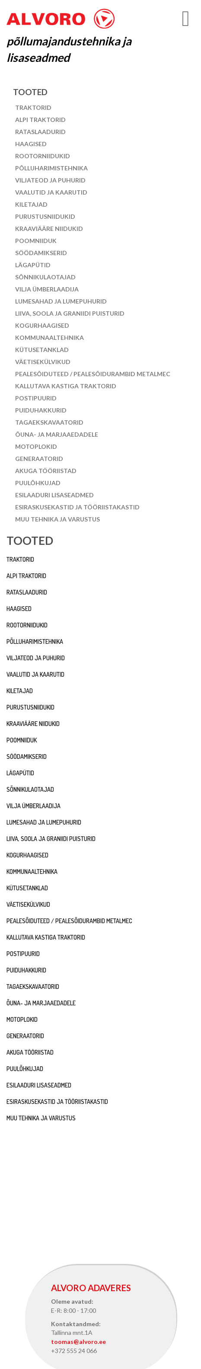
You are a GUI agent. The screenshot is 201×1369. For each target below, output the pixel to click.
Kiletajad (31, 204)
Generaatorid (39, 458)
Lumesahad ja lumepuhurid (61, 301)
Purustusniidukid (45, 216)
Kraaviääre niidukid (49, 228)
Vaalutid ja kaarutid (51, 192)
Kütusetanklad (42, 349)
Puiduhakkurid (41, 410)
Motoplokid (36, 446)
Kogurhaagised (42, 325)
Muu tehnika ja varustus (57, 519)
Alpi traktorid (40, 119)
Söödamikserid (41, 252)
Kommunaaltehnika (49, 337)
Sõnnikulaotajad (45, 277)
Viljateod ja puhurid (50, 180)
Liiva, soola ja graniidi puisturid (69, 313)
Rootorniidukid (42, 156)
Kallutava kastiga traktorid (65, 386)
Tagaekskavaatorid (49, 422)
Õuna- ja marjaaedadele (56, 434)
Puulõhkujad (38, 482)
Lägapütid (33, 265)
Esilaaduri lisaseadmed (54, 495)
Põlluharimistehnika (51, 168)
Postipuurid (36, 398)
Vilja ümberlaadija (47, 289)
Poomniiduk (36, 240)
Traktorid (33, 107)
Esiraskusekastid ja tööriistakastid (77, 507)
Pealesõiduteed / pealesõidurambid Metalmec (92, 373)
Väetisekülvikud (42, 361)
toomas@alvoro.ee (78, 1341)
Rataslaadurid (40, 131)
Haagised (31, 143)
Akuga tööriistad (46, 470)
